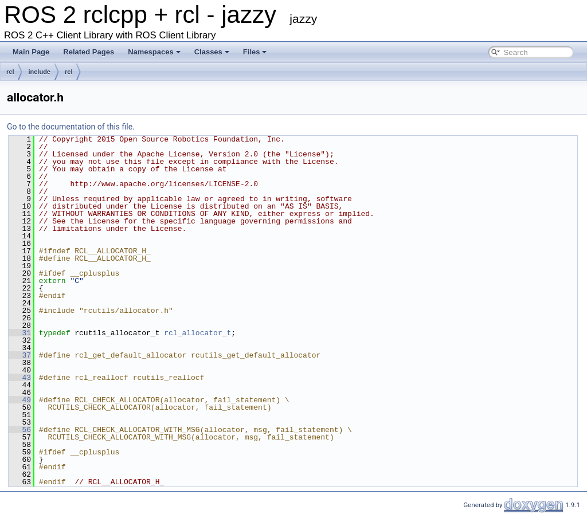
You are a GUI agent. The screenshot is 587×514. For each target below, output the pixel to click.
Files (255, 52)
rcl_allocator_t (197, 333)
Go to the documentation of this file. (71, 126)
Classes (211, 52)
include (39, 71)
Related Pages (88, 52)
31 (20, 333)
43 (20, 377)
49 (20, 400)
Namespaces (154, 52)
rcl (10, 71)
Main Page (31, 52)
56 (20, 430)
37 (20, 355)
